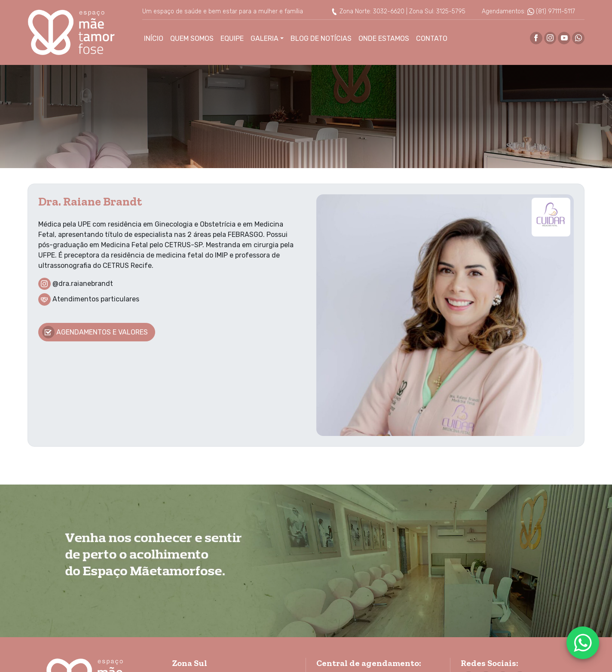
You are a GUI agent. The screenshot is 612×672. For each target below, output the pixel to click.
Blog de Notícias (321, 38)
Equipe (232, 38)
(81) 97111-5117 (551, 11)
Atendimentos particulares (95, 299)
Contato (431, 38)
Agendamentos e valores (95, 332)
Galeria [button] (264, 38)
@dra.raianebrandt (82, 283)
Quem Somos (192, 38)
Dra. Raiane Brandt (90, 201)
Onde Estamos (383, 38)
